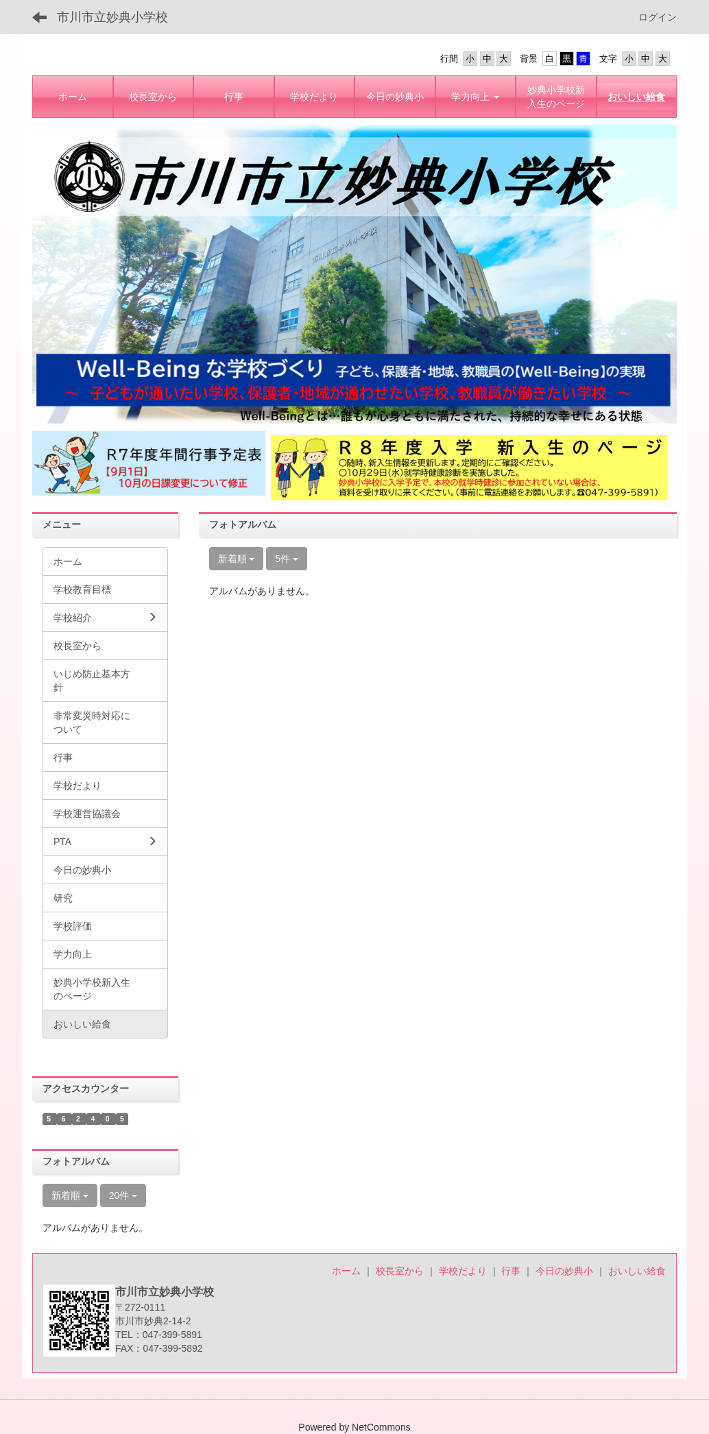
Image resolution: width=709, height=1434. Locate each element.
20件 (123, 1195)
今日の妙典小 (564, 1270)
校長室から (400, 1270)
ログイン (657, 17)
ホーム (346, 1270)
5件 (286, 558)
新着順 (236, 558)
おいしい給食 (637, 1270)
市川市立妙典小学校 (112, 17)
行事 (510, 1270)
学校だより (463, 1270)
